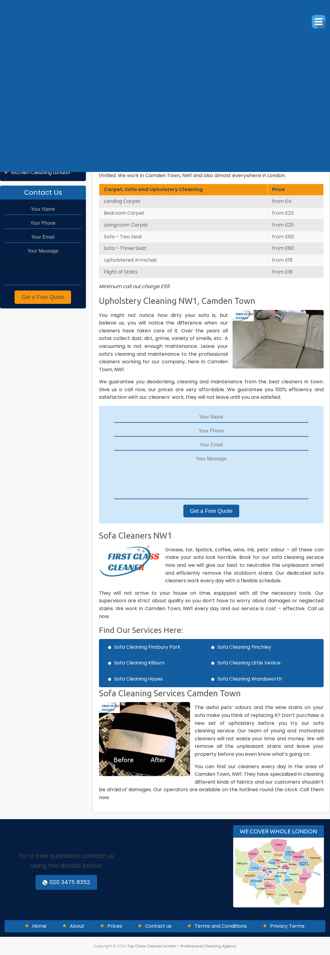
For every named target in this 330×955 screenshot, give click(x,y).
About (77, 926)
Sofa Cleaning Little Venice (249, 662)
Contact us (158, 926)
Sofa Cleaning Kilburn (139, 662)
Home (39, 926)
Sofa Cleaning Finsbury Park (147, 647)
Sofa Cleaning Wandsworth (249, 678)
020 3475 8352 (66, 882)
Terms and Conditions (221, 926)
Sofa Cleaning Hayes (138, 678)
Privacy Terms (287, 926)
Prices (114, 926)
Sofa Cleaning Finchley (244, 647)
